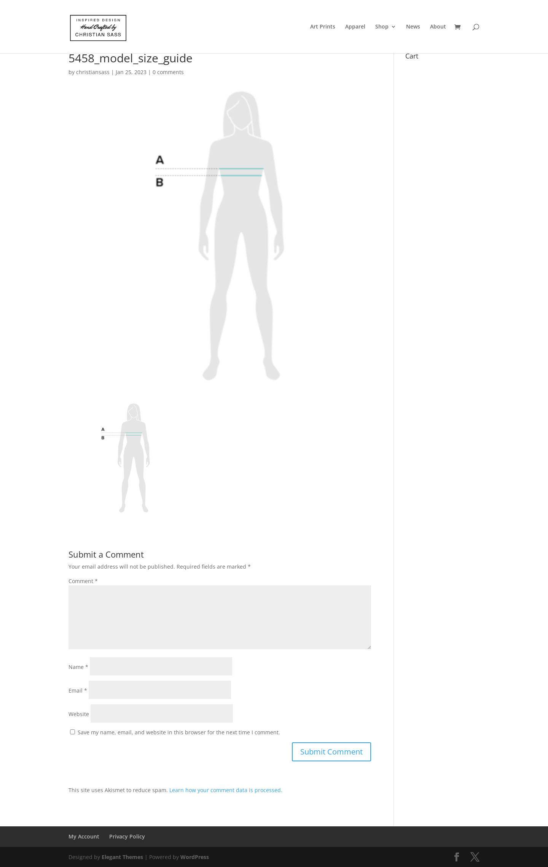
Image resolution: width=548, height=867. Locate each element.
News (413, 27)
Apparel (355, 27)
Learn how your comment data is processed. (225, 790)
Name (78, 666)
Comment (83, 581)
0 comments (168, 72)
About (438, 27)
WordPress (194, 857)
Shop (382, 27)
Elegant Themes (122, 857)
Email (77, 690)
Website (78, 714)
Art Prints (322, 27)
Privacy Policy (127, 836)
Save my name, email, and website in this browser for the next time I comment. (179, 732)
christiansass (93, 72)
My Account (83, 836)
